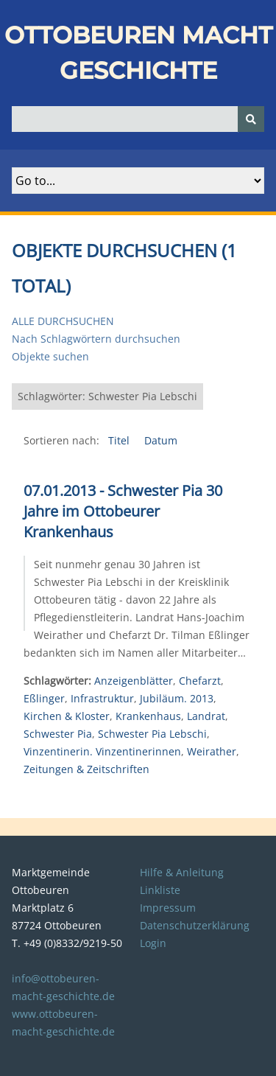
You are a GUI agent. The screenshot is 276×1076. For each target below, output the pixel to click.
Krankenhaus (148, 716)
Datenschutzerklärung (195, 925)
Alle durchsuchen (63, 321)
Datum (160, 440)
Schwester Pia (58, 734)
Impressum (168, 908)
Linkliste (160, 890)
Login (153, 943)
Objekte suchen (50, 356)
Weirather (211, 751)
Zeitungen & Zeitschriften (86, 769)
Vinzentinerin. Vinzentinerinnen (102, 751)
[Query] (138, 119)
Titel (120, 440)
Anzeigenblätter (133, 681)
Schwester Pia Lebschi (152, 734)
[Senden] (251, 119)
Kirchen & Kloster (67, 716)
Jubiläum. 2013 (176, 698)
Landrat (206, 716)
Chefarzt (200, 681)
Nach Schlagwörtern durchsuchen (96, 339)
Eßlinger (44, 698)
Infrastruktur (102, 698)
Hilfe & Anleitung (182, 872)
